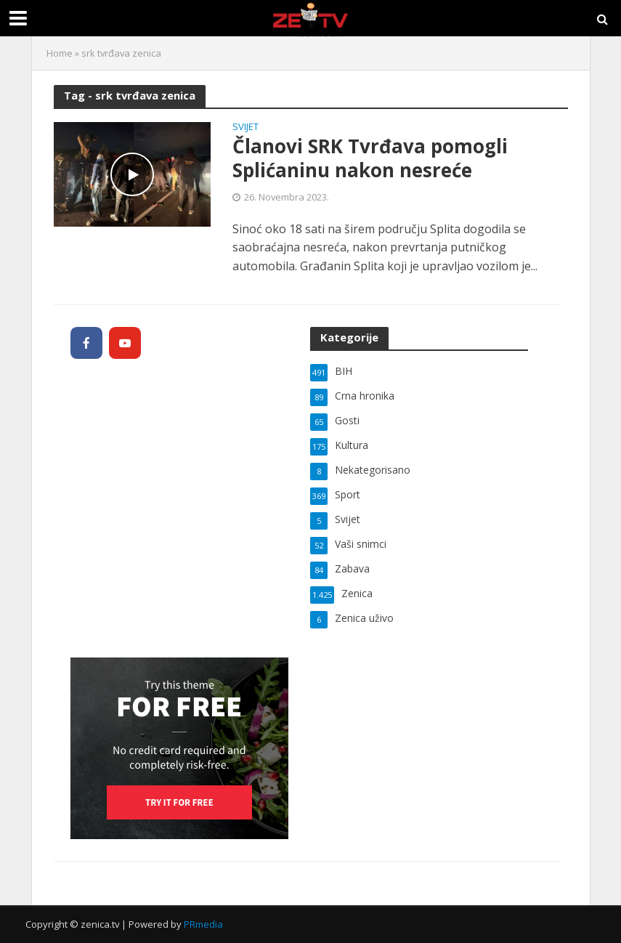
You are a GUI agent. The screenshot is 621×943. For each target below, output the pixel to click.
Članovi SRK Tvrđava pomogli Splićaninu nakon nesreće (370, 158)
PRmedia (203, 924)
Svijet (245, 127)
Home (59, 53)
